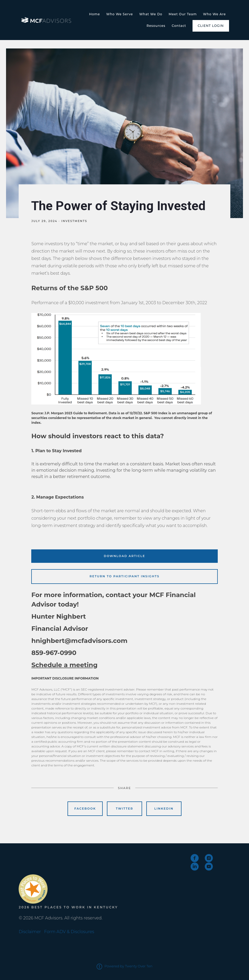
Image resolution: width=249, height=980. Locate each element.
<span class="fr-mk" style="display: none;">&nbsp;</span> (38, 863)
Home (94, 14)
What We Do (150, 14)
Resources (156, 26)
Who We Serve (119, 14)
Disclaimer (30, 931)
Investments (74, 221)
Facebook (85, 808)
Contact (179, 26)
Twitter (124, 808)
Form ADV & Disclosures (69, 931)
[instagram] (209, 858)
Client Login (211, 26)
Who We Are (214, 14)
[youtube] (209, 866)
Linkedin (164, 808)
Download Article (124, 556)
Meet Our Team (183, 14)
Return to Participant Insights (124, 576)
